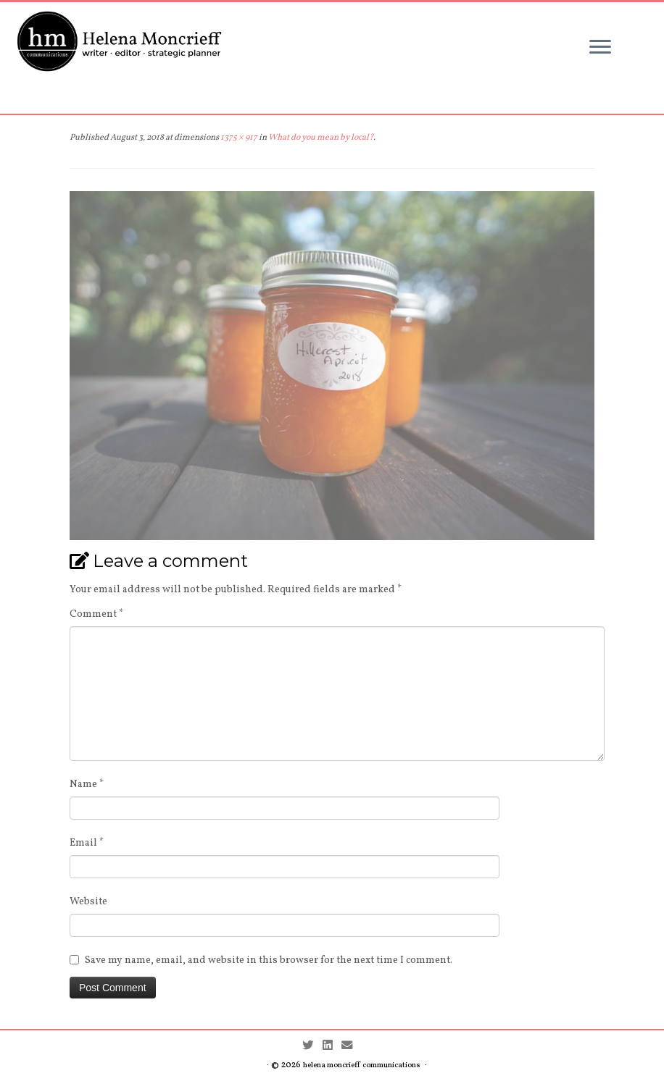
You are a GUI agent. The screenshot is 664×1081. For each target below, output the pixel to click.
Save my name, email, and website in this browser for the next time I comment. (268, 960)
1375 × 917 (238, 137)
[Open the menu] (600, 48)
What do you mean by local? (320, 137)
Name (87, 784)
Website (88, 902)
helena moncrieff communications (361, 1065)
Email (87, 843)
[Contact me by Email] (351, 1046)
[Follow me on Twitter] (312, 1046)
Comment (96, 614)
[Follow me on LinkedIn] (332, 1046)
